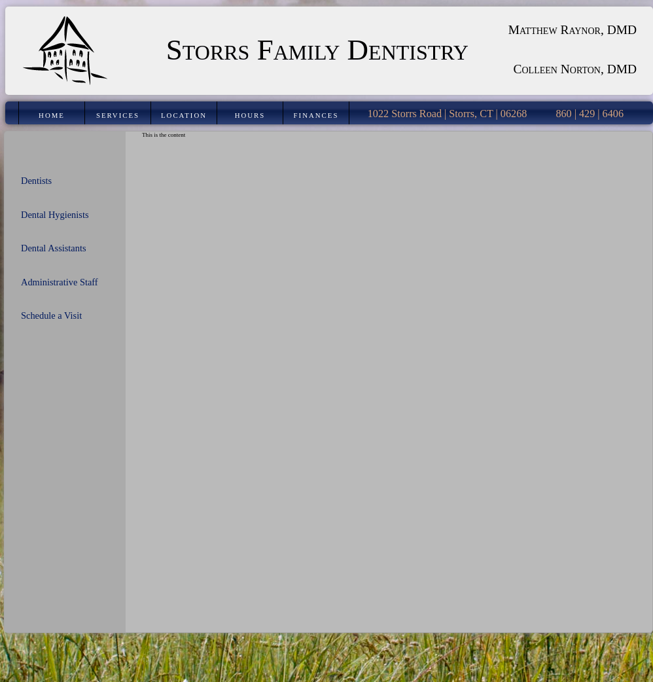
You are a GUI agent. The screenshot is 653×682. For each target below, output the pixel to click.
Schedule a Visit (51, 315)
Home (52, 115)
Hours (250, 115)
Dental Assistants (53, 248)
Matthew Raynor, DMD (572, 30)
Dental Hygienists (55, 214)
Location (184, 115)
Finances (316, 115)
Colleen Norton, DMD (575, 69)
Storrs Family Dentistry (317, 49)
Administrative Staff (59, 282)
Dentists (36, 180)
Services (117, 115)
